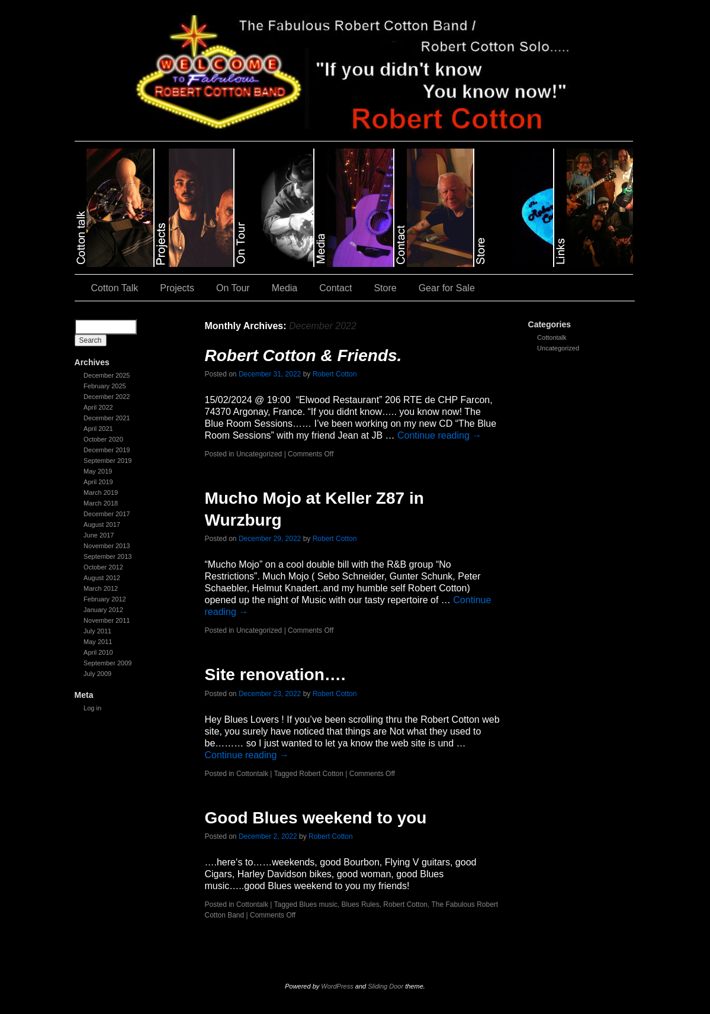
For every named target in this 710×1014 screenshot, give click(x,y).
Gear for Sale (447, 288)
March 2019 (100, 492)
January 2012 (103, 609)
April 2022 (98, 407)
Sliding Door (385, 986)
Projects (177, 288)
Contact (335, 288)
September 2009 (107, 663)
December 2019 (106, 449)
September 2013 (107, 556)
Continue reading (439, 435)
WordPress (337, 986)
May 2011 (97, 641)
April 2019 (98, 481)
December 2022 (106, 396)
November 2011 (106, 620)
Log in (92, 708)
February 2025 (104, 385)
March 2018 (100, 503)
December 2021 (106, 417)
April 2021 (98, 428)
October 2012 (103, 567)
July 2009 (97, 673)
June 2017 (98, 535)
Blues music (318, 904)
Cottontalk (552, 337)
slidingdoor (115, 208)
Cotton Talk (115, 288)
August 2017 (101, 524)
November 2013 (106, 545)
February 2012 (104, 599)
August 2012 (101, 577)
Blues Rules (361, 904)
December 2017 (106, 513)
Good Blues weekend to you (316, 818)
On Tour (233, 288)
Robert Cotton (335, 374)
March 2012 (100, 588)
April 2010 (98, 652)
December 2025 (106, 375)
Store (385, 288)
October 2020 (103, 439)
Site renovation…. (275, 674)
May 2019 (97, 471)
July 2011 (97, 631)
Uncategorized (558, 348)
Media (285, 288)
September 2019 (107, 460)
